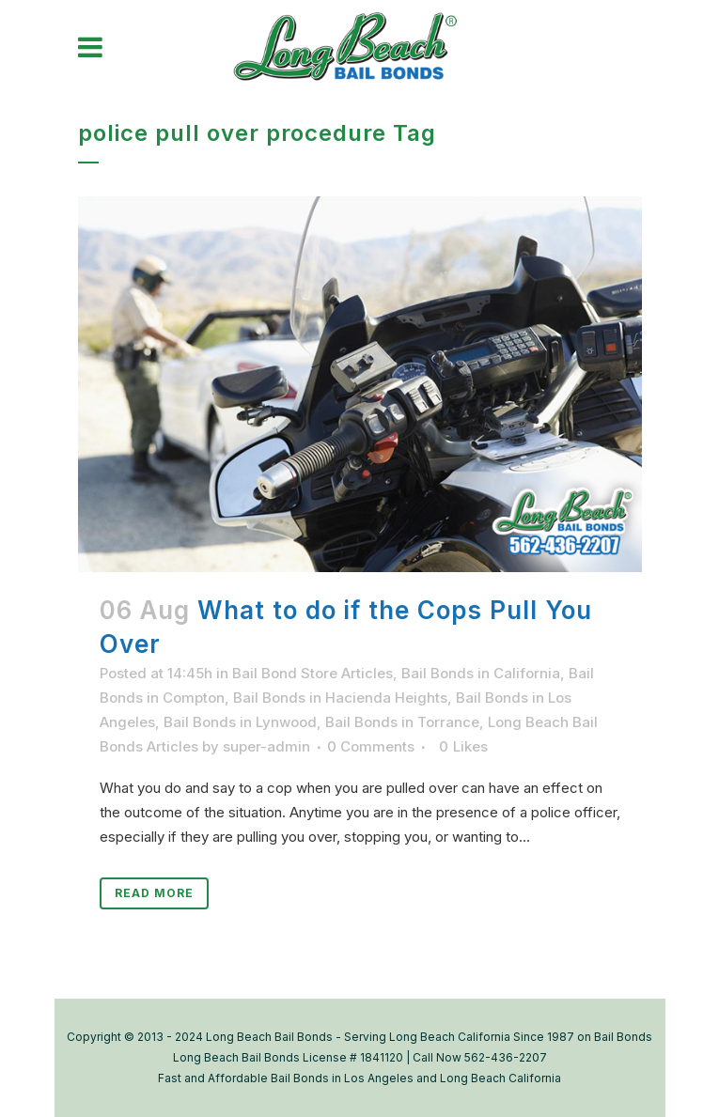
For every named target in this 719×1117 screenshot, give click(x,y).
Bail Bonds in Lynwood (240, 722)
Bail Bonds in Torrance (402, 722)
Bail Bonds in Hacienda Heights (340, 697)
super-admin (266, 746)
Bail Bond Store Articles (312, 673)
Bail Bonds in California (480, 673)
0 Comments (370, 746)
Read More (154, 893)
